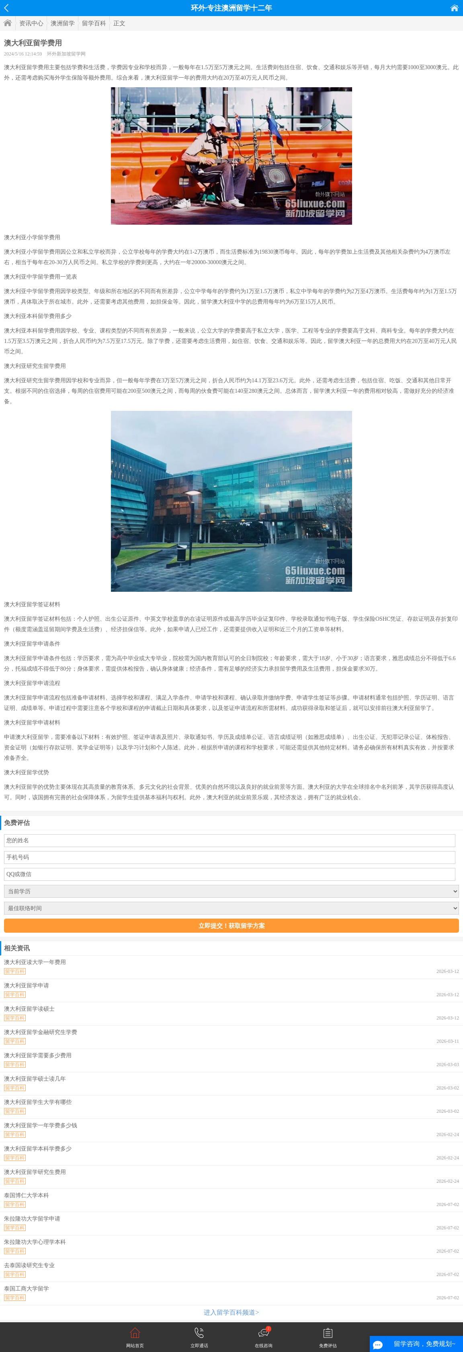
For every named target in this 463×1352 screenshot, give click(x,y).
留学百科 (94, 23)
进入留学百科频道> (231, 1312)
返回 (6, 8)
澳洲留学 (63, 23)
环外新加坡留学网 (66, 54)
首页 (454, 7)
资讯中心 (31, 23)
